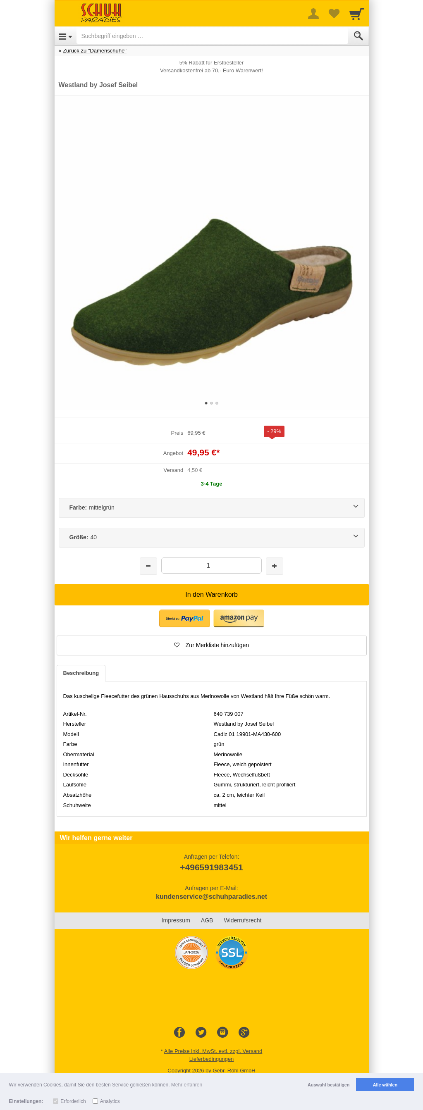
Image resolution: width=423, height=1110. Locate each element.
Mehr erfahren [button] (186, 1085)
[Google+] (244, 1032)
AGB (207, 920)
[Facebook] (179, 1032)
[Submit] (358, 36)
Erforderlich (73, 1101)
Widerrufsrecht (242, 920)
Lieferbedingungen (211, 1059)
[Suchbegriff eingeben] (212, 36)
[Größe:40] (212, 538)
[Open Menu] (65, 36)
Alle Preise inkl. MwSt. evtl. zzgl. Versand (213, 1051)
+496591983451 (211, 867)
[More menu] (313, 14)
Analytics (110, 1101)
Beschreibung (81, 673)
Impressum (176, 920)
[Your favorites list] (334, 14)
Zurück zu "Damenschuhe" (95, 51)
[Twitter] (201, 1032)
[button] (184, 618)
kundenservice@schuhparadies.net (211, 896)
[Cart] (356, 14)
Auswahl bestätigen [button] (328, 1084)
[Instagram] (222, 1032)
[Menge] (211, 565)
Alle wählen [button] (385, 1084)
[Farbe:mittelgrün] (212, 508)
